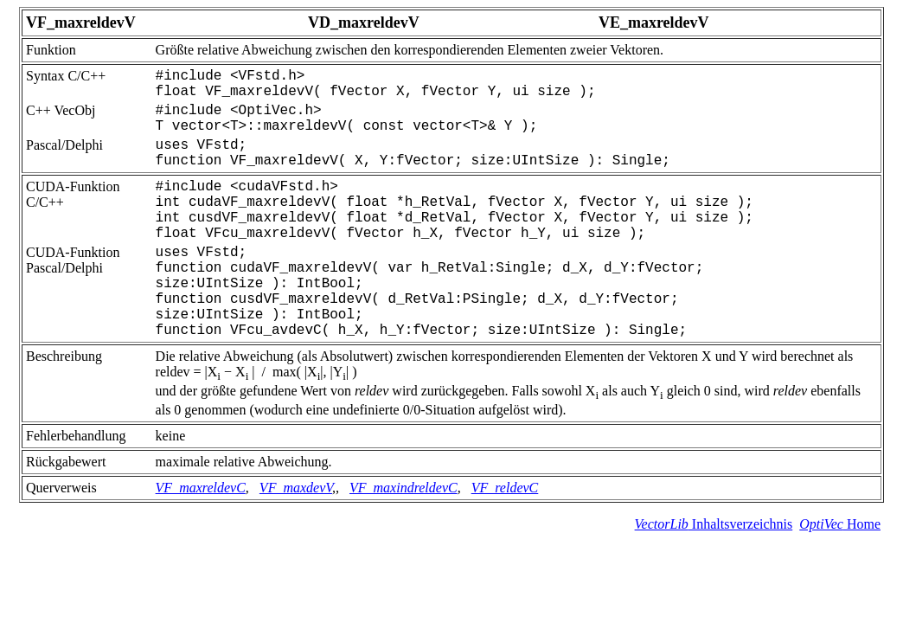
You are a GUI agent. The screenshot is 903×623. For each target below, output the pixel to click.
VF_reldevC (505, 487)
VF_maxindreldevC (403, 487)
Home (840, 524)
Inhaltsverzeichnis (714, 524)
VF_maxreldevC (201, 487)
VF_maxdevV (295, 487)
